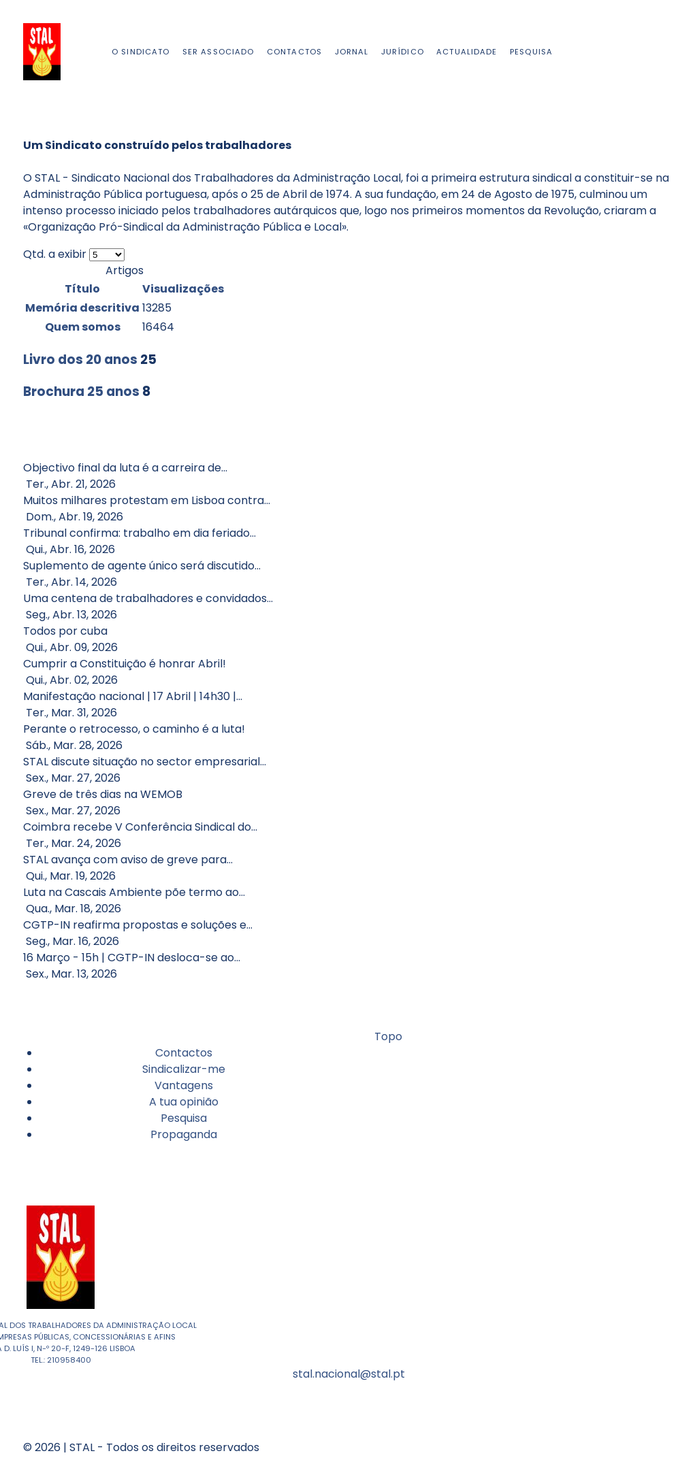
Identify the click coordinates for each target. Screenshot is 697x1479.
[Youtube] (664, 51)
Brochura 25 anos (81, 391)
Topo (387, 1036)
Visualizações (183, 289)
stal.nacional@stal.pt (349, 1374)
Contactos (183, 1053)
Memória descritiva (82, 308)
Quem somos (82, 327)
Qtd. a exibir (56, 254)
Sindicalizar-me (183, 1069)
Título (82, 289)
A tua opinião (183, 1102)
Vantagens (184, 1085)
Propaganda (183, 1134)
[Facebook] (659, 51)
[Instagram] (661, 51)
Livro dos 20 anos (80, 359)
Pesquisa (184, 1118)
